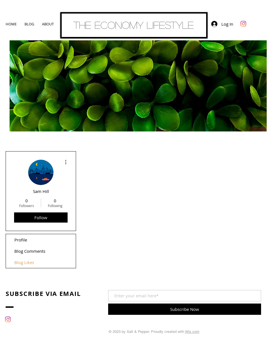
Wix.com (192, 331)
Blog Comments (29, 251)
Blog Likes (24, 262)
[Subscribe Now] (184, 309)
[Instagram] (243, 24)
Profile (20, 240)
